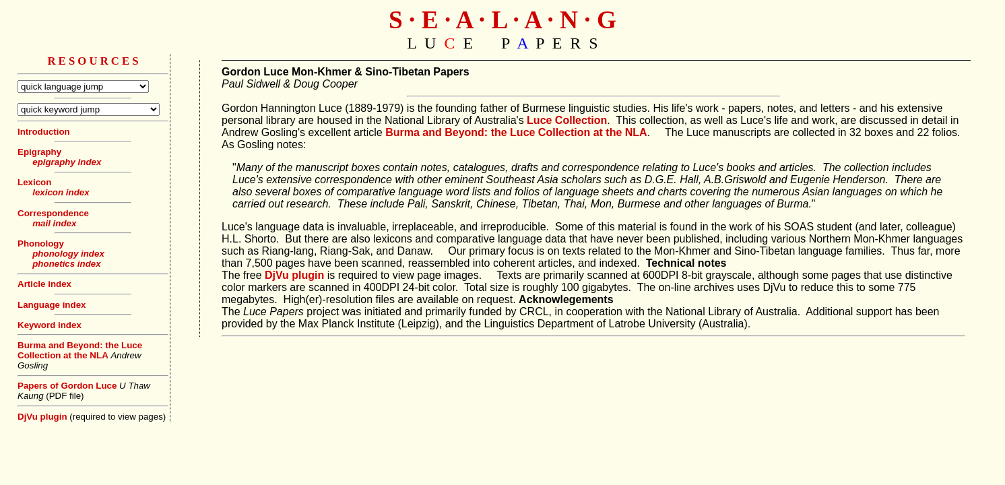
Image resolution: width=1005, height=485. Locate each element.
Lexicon (34, 182)
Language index (52, 305)
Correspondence (53, 213)
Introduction (44, 132)
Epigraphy (39, 152)
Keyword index (50, 325)
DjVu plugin (42, 417)
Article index (44, 284)
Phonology (41, 243)
